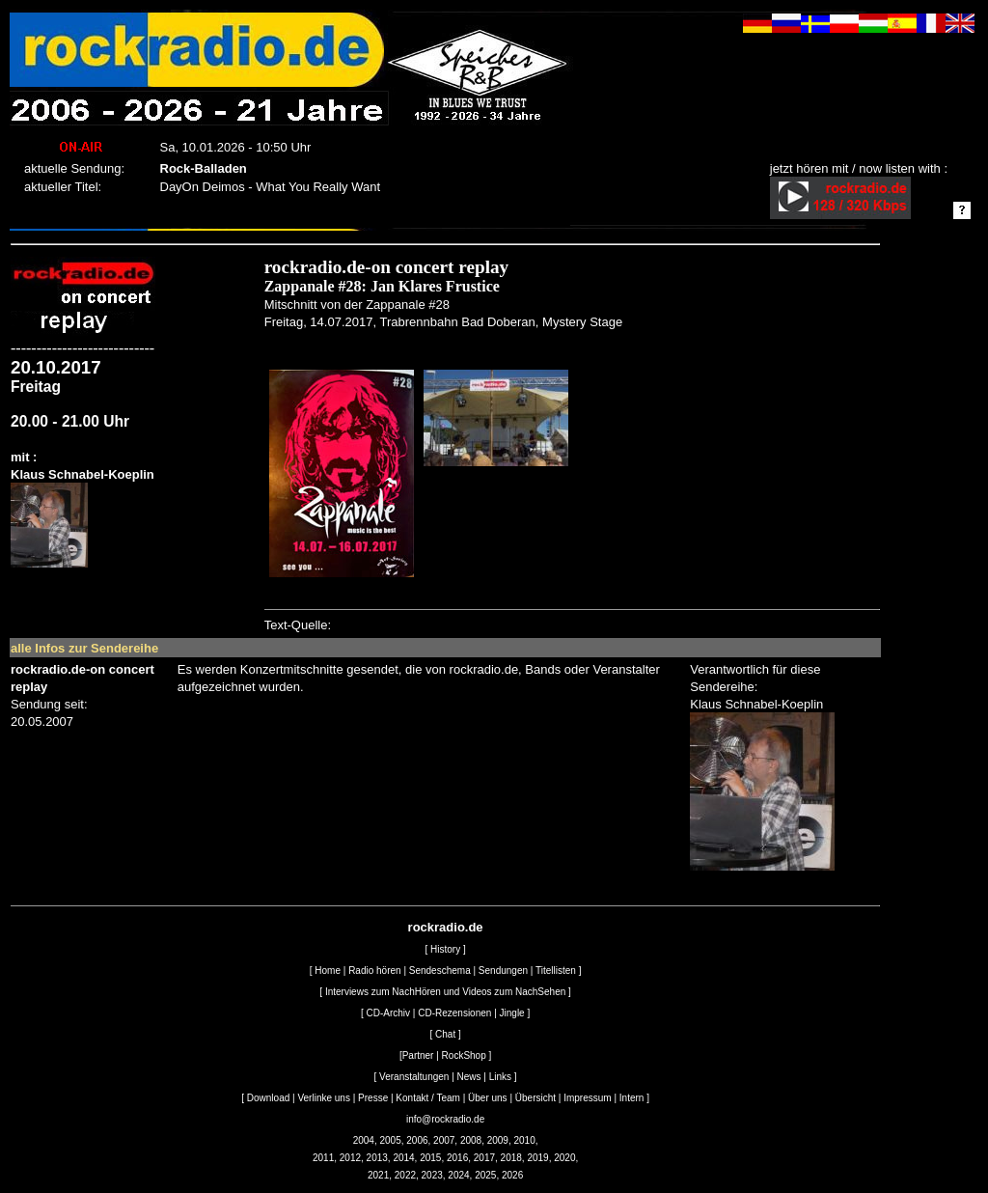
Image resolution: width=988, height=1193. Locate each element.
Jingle (512, 1013)
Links (500, 1076)
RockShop (464, 1055)
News (469, 1076)
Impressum (587, 1098)
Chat (445, 1034)
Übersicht (535, 1098)
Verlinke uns (323, 1098)
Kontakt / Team (428, 1098)
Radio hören (374, 970)
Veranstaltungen (414, 1076)
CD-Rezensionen (454, 1013)
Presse (373, 1098)
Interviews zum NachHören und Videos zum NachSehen (445, 991)
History (445, 949)
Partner (418, 1055)
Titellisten (555, 970)
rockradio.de (445, 927)
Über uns (488, 1098)
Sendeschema (440, 970)
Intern (632, 1098)
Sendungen (503, 970)
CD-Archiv (389, 1013)
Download (268, 1098)
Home (328, 970)
